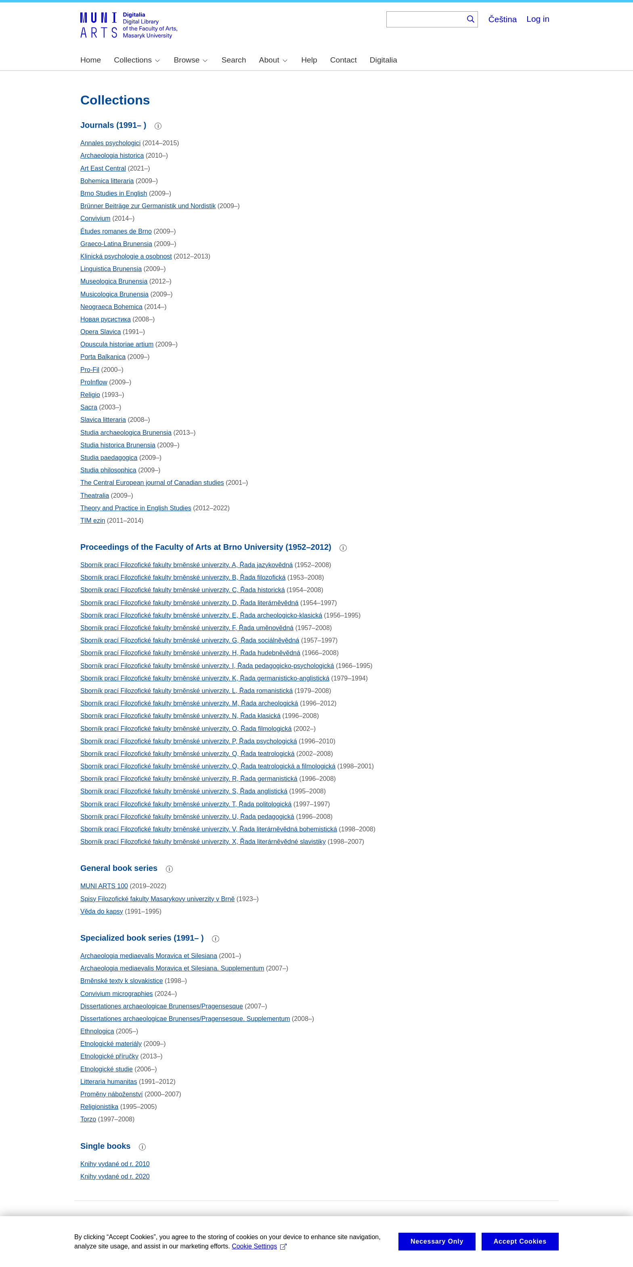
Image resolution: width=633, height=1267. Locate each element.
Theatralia (94, 495)
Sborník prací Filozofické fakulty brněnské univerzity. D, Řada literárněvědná (189, 602)
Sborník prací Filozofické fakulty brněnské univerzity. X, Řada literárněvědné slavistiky (203, 841)
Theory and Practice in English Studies (135, 508)
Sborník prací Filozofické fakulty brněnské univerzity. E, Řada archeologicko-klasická (201, 615)
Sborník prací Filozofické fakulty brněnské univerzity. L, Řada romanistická (186, 690)
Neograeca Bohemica (111, 306)
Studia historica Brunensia (117, 445)
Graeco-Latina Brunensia (116, 243)
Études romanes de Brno (116, 231)
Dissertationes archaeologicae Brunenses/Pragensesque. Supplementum (185, 1018)
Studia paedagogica (108, 457)
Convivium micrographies (116, 993)
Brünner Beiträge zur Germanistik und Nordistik (148, 205)
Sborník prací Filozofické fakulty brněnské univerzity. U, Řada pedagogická (187, 816)
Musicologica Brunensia (114, 294)
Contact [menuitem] (343, 60)
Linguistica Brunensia (111, 268)
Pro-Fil (89, 369)
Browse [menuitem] (191, 60)
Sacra (88, 407)
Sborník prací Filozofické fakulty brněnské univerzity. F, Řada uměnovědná (186, 627)
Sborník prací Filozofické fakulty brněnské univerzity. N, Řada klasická (180, 715)
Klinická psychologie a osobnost (126, 256)
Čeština (502, 19)
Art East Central (103, 168)
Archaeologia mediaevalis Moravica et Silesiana (148, 955)
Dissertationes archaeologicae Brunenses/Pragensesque (161, 1006)
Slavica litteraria (103, 419)
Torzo (88, 1119)
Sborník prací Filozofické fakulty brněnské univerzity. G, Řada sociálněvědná (189, 640)
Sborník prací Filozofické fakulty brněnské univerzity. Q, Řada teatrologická (187, 753)
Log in (537, 18)
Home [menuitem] (90, 60)
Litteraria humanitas (108, 1081)
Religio (90, 394)
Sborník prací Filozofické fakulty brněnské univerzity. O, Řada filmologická (185, 728)
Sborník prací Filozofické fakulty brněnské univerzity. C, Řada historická (182, 590)
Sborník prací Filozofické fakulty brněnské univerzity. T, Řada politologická (185, 804)
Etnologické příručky (109, 1056)
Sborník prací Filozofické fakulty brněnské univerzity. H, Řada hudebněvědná (190, 652)
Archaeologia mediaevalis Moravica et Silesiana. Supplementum (172, 968)
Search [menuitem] (234, 60)
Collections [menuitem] (137, 60)
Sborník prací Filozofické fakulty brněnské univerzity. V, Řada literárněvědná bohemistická (208, 829)
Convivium (95, 218)
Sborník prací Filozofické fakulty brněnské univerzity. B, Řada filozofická (182, 577)
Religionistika (99, 1106)
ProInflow (93, 382)
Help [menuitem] (309, 60)
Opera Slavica (100, 331)
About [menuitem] (273, 60)
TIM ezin (92, 520)
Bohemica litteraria (107, 180)
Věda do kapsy (101, 911)
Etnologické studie (106, 1069)
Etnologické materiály (111, 1043)
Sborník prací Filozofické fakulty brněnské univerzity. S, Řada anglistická (183, 791)
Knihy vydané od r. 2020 (115, 1176)
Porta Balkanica (103, 356)
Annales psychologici (110, 143)
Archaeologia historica (112, 155)
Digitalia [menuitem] (383, 60)
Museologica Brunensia (113, 281)
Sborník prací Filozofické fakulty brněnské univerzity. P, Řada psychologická (188, 741)
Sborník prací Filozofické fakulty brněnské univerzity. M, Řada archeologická (189, 703)
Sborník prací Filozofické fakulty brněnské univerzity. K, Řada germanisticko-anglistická (204, 678)
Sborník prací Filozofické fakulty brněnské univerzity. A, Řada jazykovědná (186, 564)
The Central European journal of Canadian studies (152, 482)
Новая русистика (105, 319)
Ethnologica (97, 1031)
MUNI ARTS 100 (104, 886)
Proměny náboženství (111, 1094)
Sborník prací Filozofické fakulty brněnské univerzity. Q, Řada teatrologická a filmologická (207, 766)
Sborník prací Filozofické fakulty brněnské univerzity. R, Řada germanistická (189, 778)
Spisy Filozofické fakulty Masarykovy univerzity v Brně (157, 898)
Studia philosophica (108, 470)
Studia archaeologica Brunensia (126, 432)
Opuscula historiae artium (116, 344)
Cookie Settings (259, 1253)
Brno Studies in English (113, 193)
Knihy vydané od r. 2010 (115, 1164)
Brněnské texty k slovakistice (121, 980)
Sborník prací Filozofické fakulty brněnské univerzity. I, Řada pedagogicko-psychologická (207, 665)
